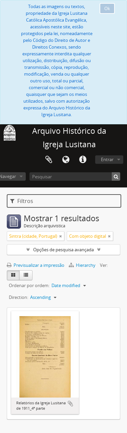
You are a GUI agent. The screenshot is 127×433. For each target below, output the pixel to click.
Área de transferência (48, 159)
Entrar (107, 159)
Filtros (21, 201)
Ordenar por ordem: (29, 285)
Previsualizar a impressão (35, 265)
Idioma (65, 159)
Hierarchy (83, 265)
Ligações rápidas (82, 159)
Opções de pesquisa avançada (63, 250)
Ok (107, 8)
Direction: (18, 297)
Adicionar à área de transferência (70, 403)
